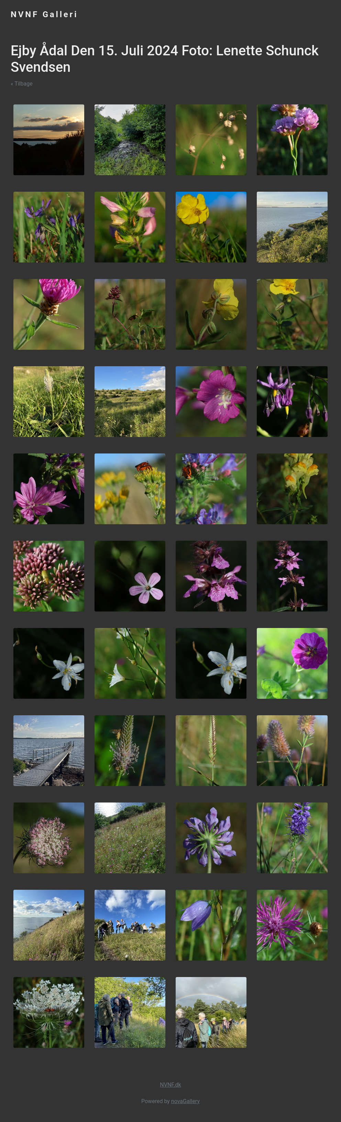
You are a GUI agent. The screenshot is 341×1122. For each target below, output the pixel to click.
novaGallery (185, 1101)
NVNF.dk (170, 1084)
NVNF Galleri (44, 14)
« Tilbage (22, 83)
